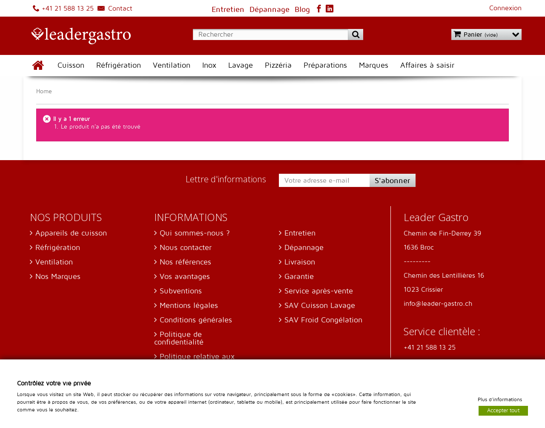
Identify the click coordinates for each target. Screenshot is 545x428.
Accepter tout (503, 410)
